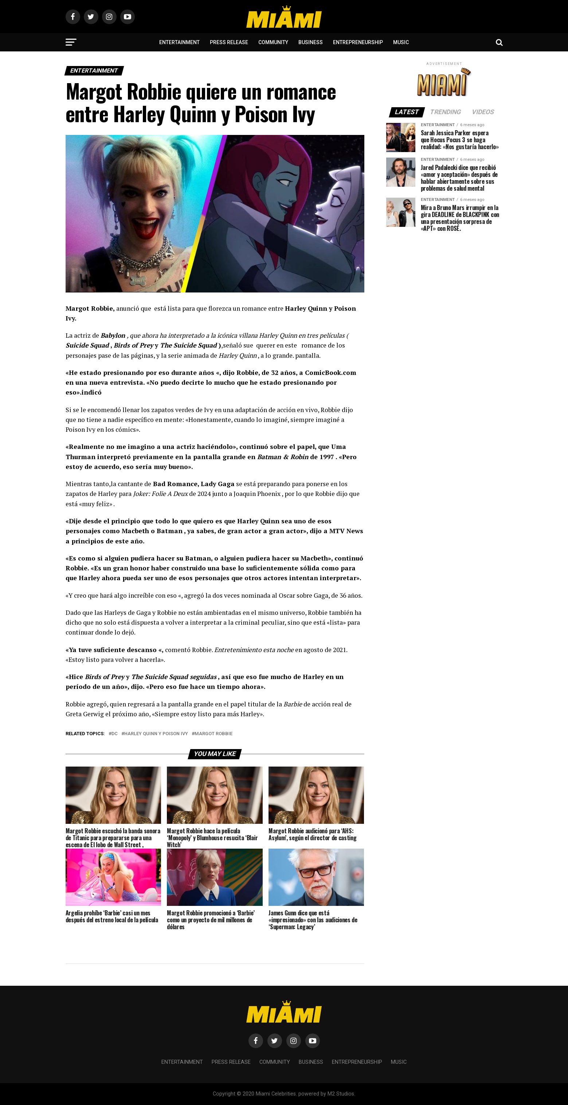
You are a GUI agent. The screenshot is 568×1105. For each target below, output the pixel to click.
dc (114, 734)
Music (401, 42)
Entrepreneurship (358, 42)
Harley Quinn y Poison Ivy (156, 734)
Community (273, 42)
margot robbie (213, 734)
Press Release (229, 42)
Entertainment (179, 42)
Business (310, 42)
